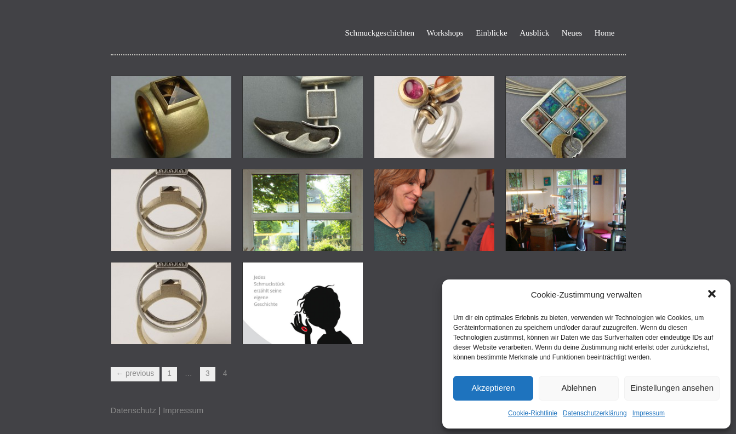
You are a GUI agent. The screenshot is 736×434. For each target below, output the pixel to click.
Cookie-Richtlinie (532, 413)
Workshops (445, 33)
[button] (713, 294)
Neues (572, 33)
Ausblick (534, 33)
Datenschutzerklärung (595, 413)
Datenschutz (133, 410)
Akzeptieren (493, 387)
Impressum (648, 413)
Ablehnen (578, 387)
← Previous (135, 373)
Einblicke (491, 33)
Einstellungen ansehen (672, 387)
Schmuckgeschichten (379, 33)
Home (605, 33)
